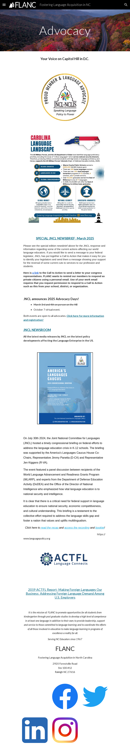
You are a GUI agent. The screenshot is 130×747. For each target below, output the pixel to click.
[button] (4, 4)
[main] (65, 30)
